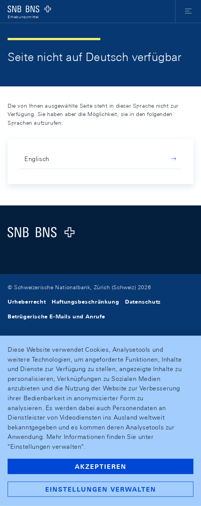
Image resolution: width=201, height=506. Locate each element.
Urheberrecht (27, 301)
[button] (188, 11)
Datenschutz (143, 301)
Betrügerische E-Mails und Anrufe (56, 316)
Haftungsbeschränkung (85, 301)
